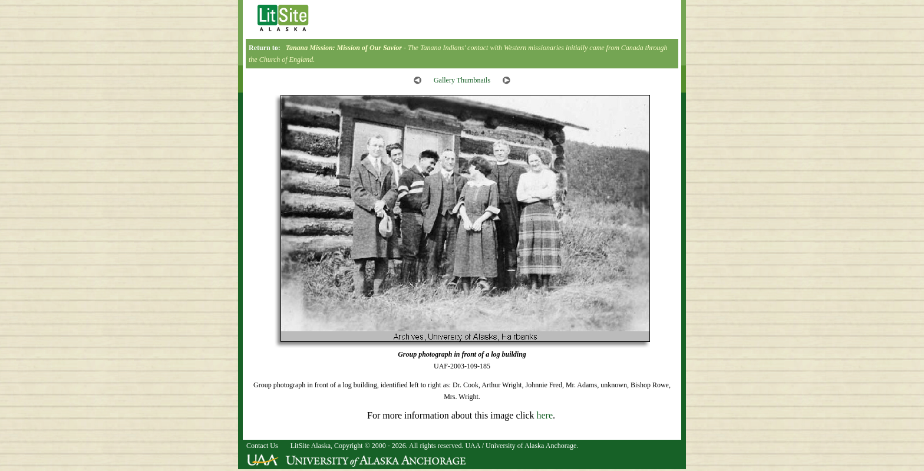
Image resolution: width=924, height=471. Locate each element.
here (544, 415)
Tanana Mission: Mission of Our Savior (344, 48)
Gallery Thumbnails (462, 80)
